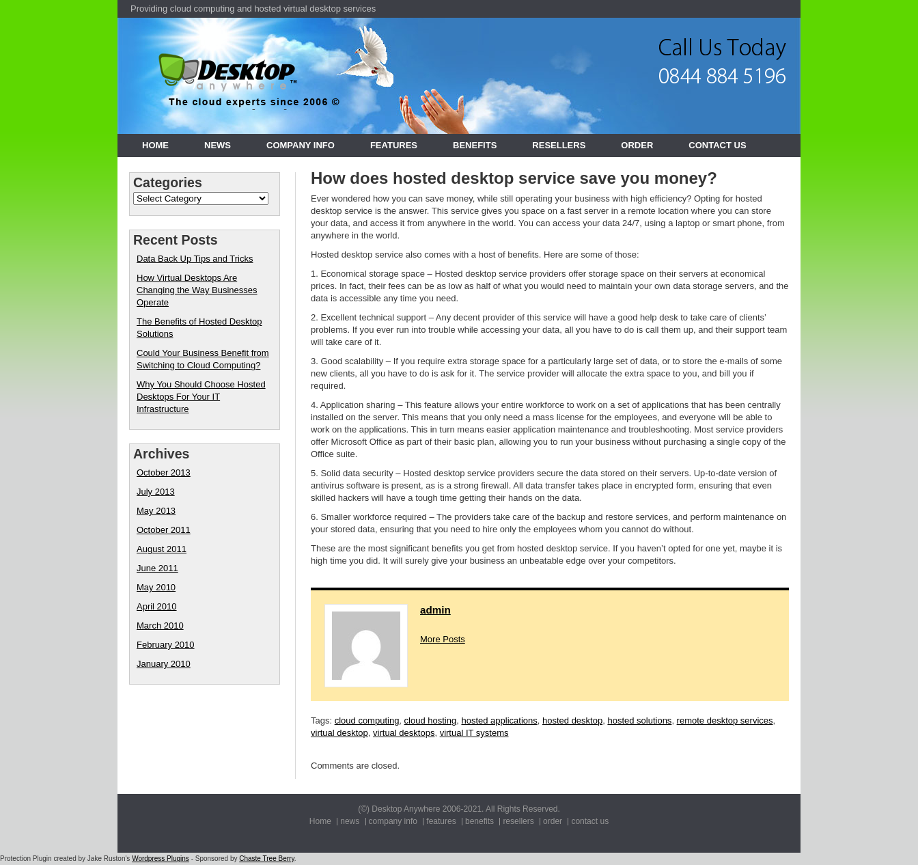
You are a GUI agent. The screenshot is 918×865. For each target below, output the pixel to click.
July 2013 (156, 491)
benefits (475, 145)
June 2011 (157, 568)
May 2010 (156, 587)
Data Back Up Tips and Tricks (195, 258)
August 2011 (161, 549)
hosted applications (499, 720)
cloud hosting (430, 720)
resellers (558, 145)
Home (155, 145)
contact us (717, 145)
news (217, 145)
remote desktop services (725, 720)
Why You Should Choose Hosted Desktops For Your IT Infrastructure (201, 396)
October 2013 (164, 472)
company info (300, 145)
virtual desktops (403, 733)
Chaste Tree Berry (266, 858)
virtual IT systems (474, 733)
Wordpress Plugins (160, 858)
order (637, 145)
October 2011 (164, 530)
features (393, 145)
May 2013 (156, 511)
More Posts (442, 639)
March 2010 (160, 625)
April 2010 (157, 606)
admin (435, 610)
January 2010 (164, 664)
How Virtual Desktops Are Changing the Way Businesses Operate (197, 290)
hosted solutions (639, 720)
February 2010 (166, 645)
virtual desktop (339, 733)
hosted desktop (572, 720)
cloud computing (367, 720)
